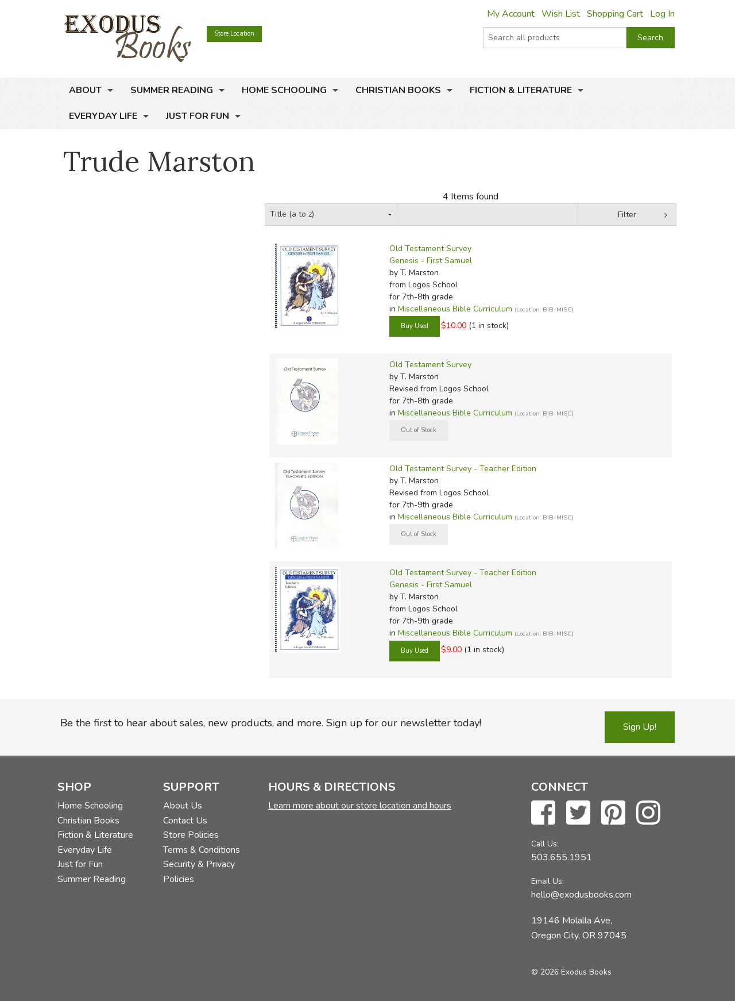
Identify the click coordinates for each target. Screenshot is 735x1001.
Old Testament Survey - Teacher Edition (462, 468)
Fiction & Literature (521, 90)
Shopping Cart (615, 13)
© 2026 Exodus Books (571, 972)
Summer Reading (171, 90)
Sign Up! (639, 727)
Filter (627, 214)
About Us (182, 805)
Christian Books (398, 90)
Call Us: (545, 843)
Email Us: (547, 881)
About (85, 90)
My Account (511, 13)
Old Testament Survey (430, 248)
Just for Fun (197, 116)
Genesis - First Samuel (430, 260)
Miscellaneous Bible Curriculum (455, 308)
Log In (662, 13)
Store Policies (191, 835)
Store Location (234, 33)
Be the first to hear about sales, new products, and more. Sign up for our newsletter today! (270, 723)
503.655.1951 (561, 857)
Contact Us (185, 820)
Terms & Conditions (201, 850)
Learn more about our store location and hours (359, 805)
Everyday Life (103, 116)
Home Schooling (284, 90)
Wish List (560, 13)
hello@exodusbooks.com (581, 894)
